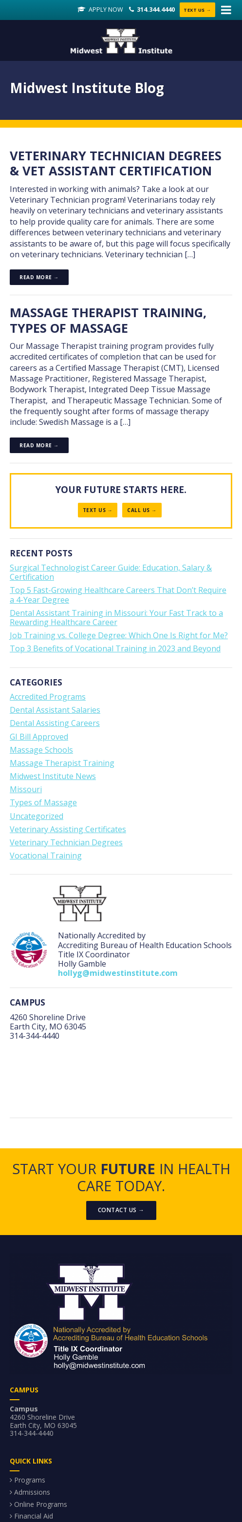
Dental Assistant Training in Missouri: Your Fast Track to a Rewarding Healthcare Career (116, 618)
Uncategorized (36, 817)
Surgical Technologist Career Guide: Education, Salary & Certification (111, 573)
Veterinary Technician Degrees (66, 843)
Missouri (26, 790)
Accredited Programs (48, 697)
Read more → (39, 278)
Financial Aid (33, 1517)
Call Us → (142, 511)
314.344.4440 (152, 10)
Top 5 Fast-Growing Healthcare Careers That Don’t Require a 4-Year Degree (118, 596)
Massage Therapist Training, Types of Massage (109, 320)
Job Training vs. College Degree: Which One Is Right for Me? (119, 636)
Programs (29, 1480)
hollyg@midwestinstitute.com (118, 974)
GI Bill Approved (39, 737)
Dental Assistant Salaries (55, 710)
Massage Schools (41, 750)
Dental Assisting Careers (55, 724)
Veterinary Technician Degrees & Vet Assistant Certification (117, 164)
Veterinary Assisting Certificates (68, 830)
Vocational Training (46, 856)
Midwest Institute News (53, 777)
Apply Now (101, 10)
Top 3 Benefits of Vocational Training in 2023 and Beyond (115, 649)
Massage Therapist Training (62, 764)
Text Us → (196, 10)
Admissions (32, 1493)
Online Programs (40, 1505)
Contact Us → (121, 1211)
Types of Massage (43, 803)
